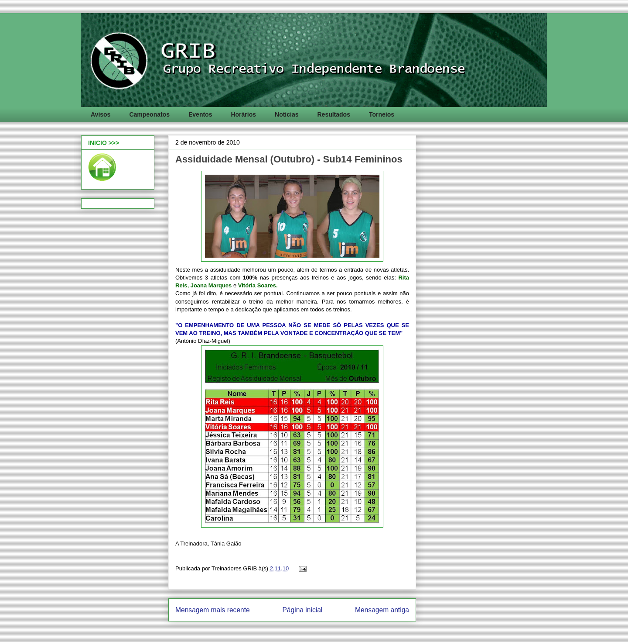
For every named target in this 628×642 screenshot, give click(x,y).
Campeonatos (149, 114)
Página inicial (302, 610)
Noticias (286, 114)
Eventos (200, 114)
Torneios (381, 114)
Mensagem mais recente (212, 610)
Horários (243, 114)
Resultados (333, 114)
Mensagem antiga (382, 610)
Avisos (100, 114)
